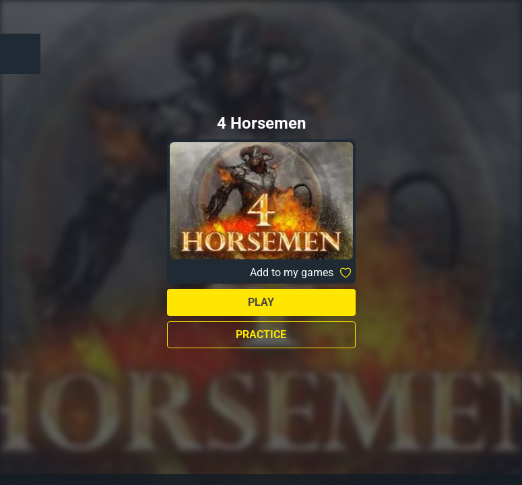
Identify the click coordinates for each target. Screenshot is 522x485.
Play (261, 302)
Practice (261, 334)
